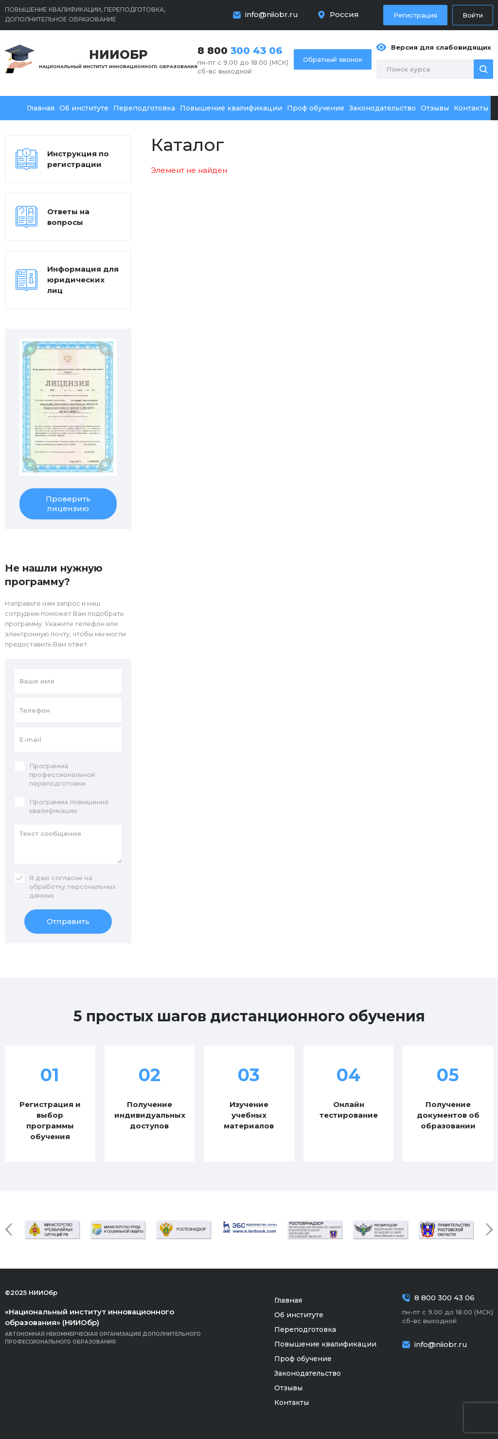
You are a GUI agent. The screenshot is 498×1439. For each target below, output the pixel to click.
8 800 (240, 50)
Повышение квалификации (231, 108)
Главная (40, 108)
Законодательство (382, 108)
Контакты (471, 108)
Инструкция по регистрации (78, 159)
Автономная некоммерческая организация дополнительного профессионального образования (117, 1326)
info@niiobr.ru (271, 14)
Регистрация (415, 15)
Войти (472, 15)
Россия (344, 14)
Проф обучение (315, 108)
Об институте (83, 108)
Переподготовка (144, 108)
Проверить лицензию (68, 503)
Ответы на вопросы (68, 217)
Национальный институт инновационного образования (118, 58)
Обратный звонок (332, 59)
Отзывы (435, 108)
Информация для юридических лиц (83, 279)
